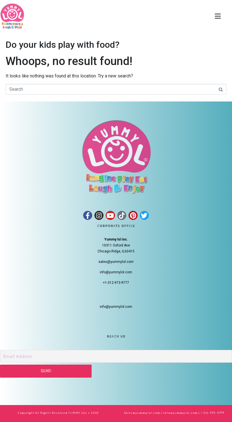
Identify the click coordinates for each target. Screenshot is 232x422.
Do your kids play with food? (63, 44)
